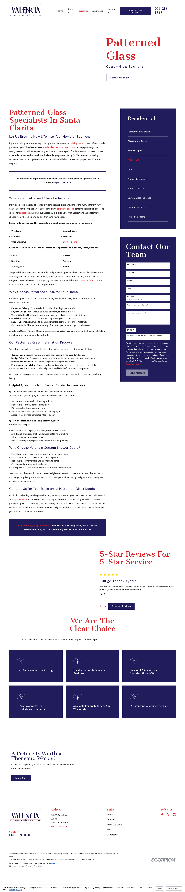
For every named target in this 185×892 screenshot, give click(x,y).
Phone (129, 281)
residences (24, 212)
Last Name (131, 273)
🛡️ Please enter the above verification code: (145, 336)
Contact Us (112, 851)
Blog (109, 846)
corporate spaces (65, 208)
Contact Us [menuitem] (111, 11)
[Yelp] (168, 831)
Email (129, 289)
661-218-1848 (162, 11)
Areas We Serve (114, 841)
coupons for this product (92, 280)
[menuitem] (148, 131)
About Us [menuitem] (70, 11)
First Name (131, 264)
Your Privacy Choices (44, 880)
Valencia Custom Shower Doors (60, 147)
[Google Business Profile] (174, 831)
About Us (111, 836)
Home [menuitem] (60, 11)
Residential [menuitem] (83, 11)
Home (110, 831)
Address (130, 297)
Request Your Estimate (135, 11)
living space (77, 143)
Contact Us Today (119, 77)
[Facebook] (162, 831)
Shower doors (70, 241)
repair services (20, 499)
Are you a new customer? (137, 305)
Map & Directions (59, 843)
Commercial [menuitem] (97, 11)
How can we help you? (136, 313)
